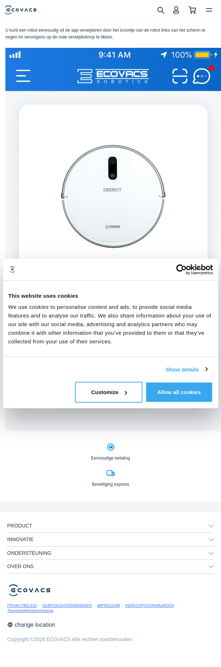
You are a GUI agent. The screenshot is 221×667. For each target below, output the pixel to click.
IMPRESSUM (108, 605)
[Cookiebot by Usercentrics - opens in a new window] (181, 269)
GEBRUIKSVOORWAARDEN (67, 605)
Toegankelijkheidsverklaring (30, 610)
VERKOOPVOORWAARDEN (149, 605)
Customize (109, 392)
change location (31, 625)
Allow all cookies (179, 392)
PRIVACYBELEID (22, 605)
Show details (182, 369)
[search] (160, 10)
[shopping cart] (192, 10)
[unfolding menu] (211, 526)
